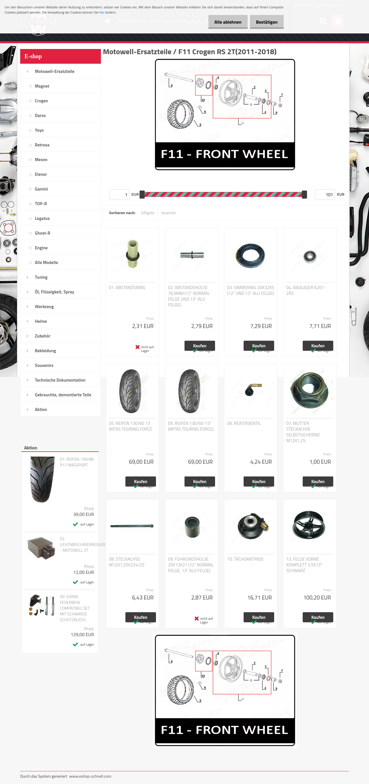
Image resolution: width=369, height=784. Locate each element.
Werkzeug (44, 306)
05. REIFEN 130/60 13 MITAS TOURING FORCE (130, 426)
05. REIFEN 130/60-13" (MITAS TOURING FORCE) (191, 426)
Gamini (41, 189)
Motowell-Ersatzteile (54, 71)
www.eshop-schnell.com (90, 776)
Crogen (41, 100)
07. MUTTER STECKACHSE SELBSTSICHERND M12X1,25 (303, 432)
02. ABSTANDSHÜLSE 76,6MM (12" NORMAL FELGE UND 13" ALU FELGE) (189, 296)
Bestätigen (265, 21)
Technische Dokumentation (60, 380)
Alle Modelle (46, 262)
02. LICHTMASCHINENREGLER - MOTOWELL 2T (82, 544)
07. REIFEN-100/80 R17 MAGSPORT (77, 462)
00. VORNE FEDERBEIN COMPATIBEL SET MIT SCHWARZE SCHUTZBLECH (75, 608)
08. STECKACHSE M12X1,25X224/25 (126, 562)
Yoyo (39, 130)
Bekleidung (45, 350)
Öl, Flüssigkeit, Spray (54, 292)
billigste (148, 213)
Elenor (41, 174)
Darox (40, 115)
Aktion (41, 409)
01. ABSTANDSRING (127, 288)
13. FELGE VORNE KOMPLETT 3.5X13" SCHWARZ (304, 565)
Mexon (41, 159)
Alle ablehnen (224, 21)
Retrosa (42, 145)
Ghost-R (42, 233)
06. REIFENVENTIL (244, 423)
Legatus (42, 218)
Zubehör (42, 336)
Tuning (41, 277)
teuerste (168, 213)
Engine (41, 247)
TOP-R (41, 203)
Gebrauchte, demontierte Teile (63, 394)
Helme (41, 321)
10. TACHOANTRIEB (245, 559)
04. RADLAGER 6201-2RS (306, 290)
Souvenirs (44, 365)
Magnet (42, 86)
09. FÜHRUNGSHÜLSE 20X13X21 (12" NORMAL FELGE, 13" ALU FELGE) (191, 565)
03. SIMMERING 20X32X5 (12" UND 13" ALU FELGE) (250, 290)
